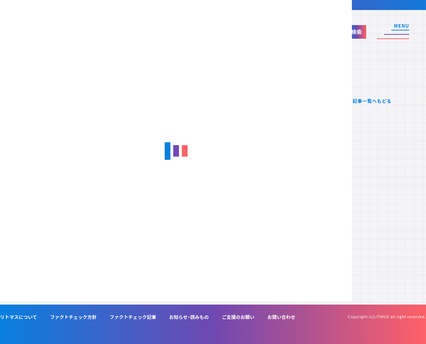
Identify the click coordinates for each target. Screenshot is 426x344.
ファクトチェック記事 (133, 317)
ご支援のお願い (238, 317)
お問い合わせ (281, 317)
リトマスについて (18, 317)
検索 (356, 31)
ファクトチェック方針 (73, 317)
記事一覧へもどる (372, 100)
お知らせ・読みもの (189, 317)
